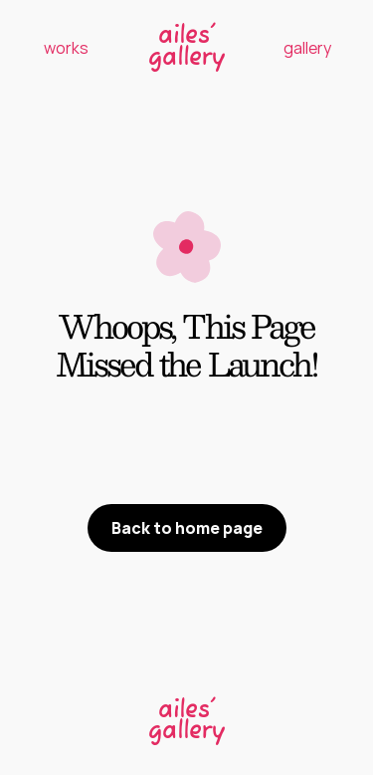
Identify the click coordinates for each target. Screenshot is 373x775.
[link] (187, 719)
